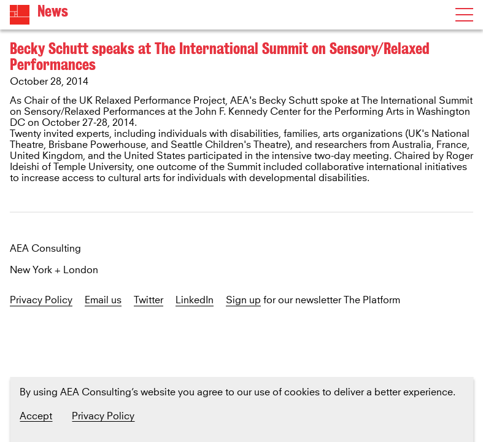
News (52, 11)
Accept (36, 416)
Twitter (148, 300)
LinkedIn (195, 300)
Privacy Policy (41, 300)
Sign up (243, 300)
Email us (103, 300)
